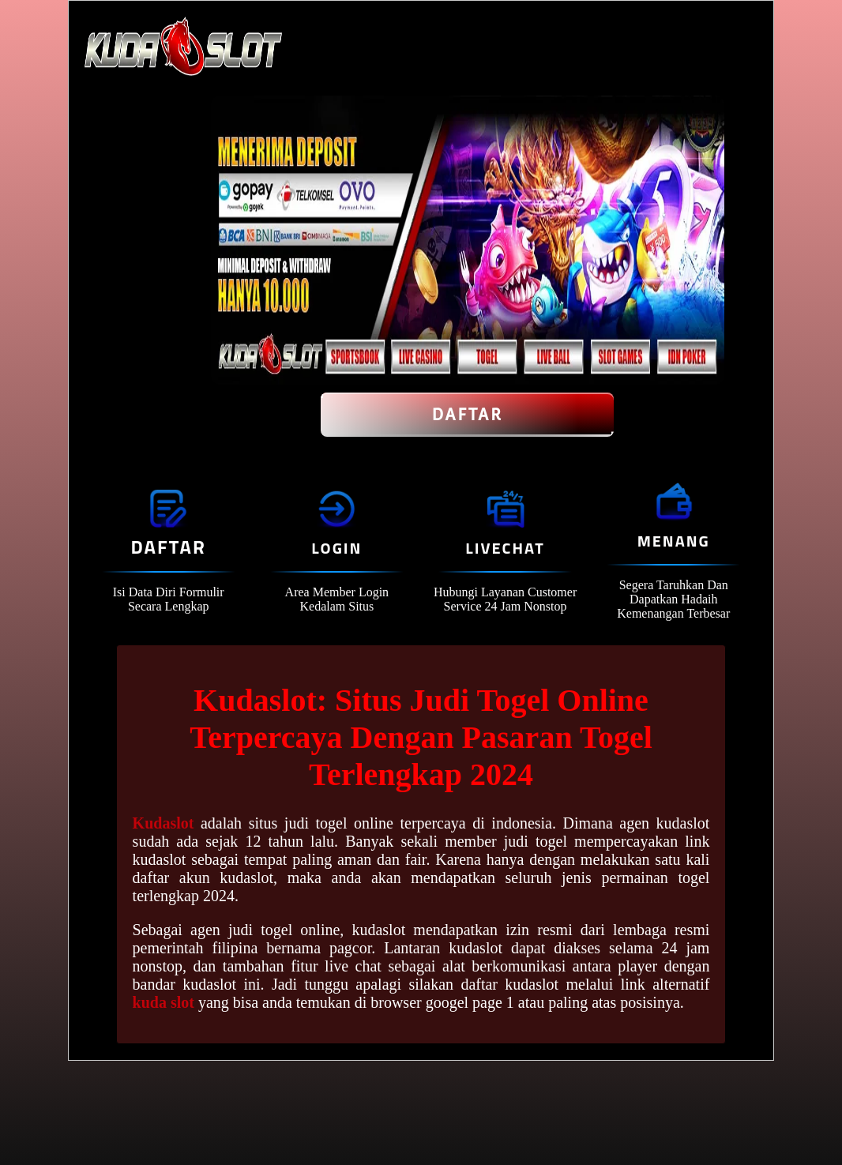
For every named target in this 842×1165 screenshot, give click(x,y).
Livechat (504, 548)
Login (336, 548)
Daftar (467, 415)
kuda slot (163, 1002)
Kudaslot (163, 823)
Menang (673, 540)
